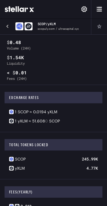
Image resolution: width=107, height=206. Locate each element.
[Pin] (99, 26)
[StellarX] (19, 9)
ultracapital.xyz (68, 28)
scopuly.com (46, 28)
